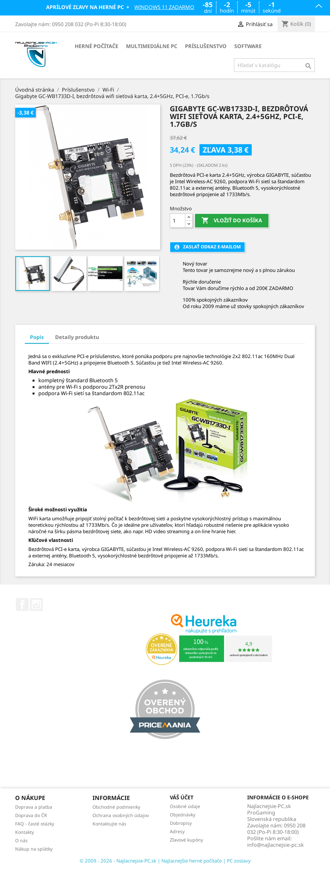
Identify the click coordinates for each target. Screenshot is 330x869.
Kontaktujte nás (109, 824)
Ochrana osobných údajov (120, 815)
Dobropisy (181, 823)
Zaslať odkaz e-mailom (207, 247)
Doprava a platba (33, 807)
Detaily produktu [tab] (77, 337)
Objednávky (182, 815)
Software (248, 46)
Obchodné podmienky (116, 807)
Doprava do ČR (31, 815)
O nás (21, 840)
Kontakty (24, 832)
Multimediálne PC (151, 46)
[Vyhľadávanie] (274, 65)
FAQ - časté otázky (34, 824)
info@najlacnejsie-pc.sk (275, 845)
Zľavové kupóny (186, 840)
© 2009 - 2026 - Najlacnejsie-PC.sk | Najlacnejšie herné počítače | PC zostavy (165, 860)
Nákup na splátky (34, 849)
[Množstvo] (177, 221)
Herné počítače (96, 46)
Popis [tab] (37, 337)
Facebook (22, 604)
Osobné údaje (185, 806)
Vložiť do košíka (231, 220)
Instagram (36, 604)
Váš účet (181, 798)
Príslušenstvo (206, 46)
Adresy (177, 831)
